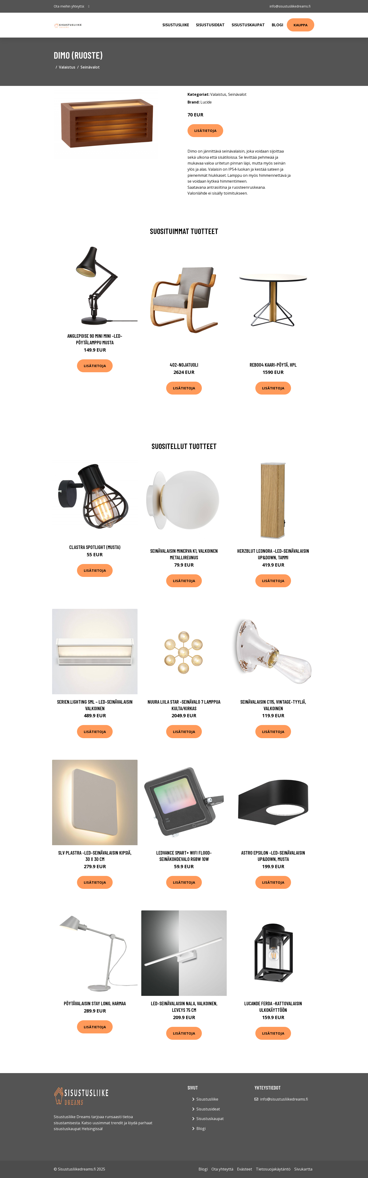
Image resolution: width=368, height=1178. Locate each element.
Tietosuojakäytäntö (273, 1169)
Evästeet (244, 1169)
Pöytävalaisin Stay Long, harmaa (95, 1003)
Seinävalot (90, 67)
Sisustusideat (210, 24)
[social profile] (88, 6)
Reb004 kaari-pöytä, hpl (273, 365)
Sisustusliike (175, 24)
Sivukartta (303, 1169)
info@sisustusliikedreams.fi (290, 6)
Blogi (277, 24)
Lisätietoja (205, 130)
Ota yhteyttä (222, 1169)
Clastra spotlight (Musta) (94, 547)
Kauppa (300, 25)
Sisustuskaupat (248, 24)
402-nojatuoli (184, 365)
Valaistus (67, 67)
